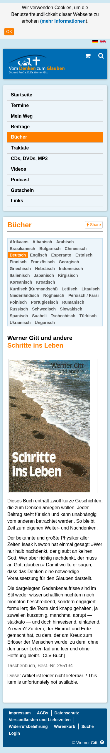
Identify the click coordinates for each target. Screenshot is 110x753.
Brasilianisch (22, 248)
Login (14, 733)
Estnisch (83, 255)
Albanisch (42, 241)
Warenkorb (64, 726)
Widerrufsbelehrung (28, 726)
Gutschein (22, 190)
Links (17, 200)
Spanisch (19, 315)
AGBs (42, 713)
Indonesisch (71, 268)
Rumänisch (73, 302)
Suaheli (39, 315)
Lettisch (69, 289)
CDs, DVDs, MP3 (29, 158)
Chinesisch (76, 248)
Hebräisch (45, 268)
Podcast (20, 179)
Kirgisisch (68, 275)
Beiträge (20, 126)
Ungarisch (45, 322)
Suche (88, 726)
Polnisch (18, 302)
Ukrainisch (20, 322)
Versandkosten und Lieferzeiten (40, 719)
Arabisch (65, 241)
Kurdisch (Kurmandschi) (33, 289)
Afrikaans (19, 241)
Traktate (20, 147)
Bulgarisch (49, 248)
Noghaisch (53, 295)
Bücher (19, 136)
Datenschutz (67, 713)
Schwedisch (44, 309)
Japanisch (44, 275)
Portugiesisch (44, 302)
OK (9, 31)
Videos (18, 169)
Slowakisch (71, 309)
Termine (20, 105)
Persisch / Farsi (83, 295)
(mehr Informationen (62, 21)
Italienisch (20, 275)
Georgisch (69, 261)
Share (94, 224)
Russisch (19, 309)
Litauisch (90, 289)
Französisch (43, 261)
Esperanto (61, 255)
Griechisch (20, 268)
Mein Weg (22, 116)
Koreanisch (21, 282)
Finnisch (18, 261)
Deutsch (18, 255)
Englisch (38, 255)
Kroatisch (45, 282)
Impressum (20, 713)
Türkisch (88, 315)
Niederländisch (24, 295)
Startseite (21, 94)
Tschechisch (63, 315)
